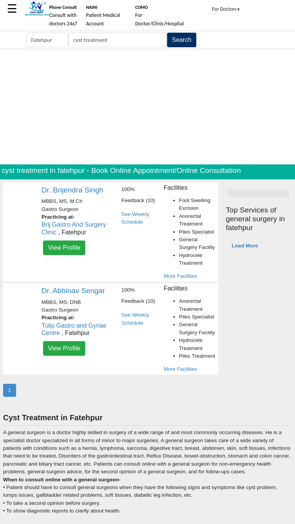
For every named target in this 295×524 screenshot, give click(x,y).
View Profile (64, 247)
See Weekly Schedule (135, 218)
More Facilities (180, 276)
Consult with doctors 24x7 (63, 16)
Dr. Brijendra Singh (72, 190)
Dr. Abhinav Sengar (73, 291)
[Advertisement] (147, 107)
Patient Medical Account (103, 16)
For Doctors (226, 9)
